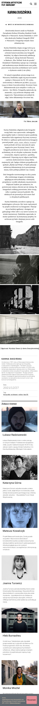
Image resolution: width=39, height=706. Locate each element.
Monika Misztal (11, 688)
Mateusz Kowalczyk (14, 530)
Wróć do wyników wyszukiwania (21, 24)
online (20, 394)
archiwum (14, 394)
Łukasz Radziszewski (15, 434)
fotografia (6, 394)
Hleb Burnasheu (12, 635)
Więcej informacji (15, 703)
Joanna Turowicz (12, 583)
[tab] (31, 4)
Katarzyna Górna (12, 482)
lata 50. (25, 394)
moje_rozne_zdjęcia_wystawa (25, 142)
